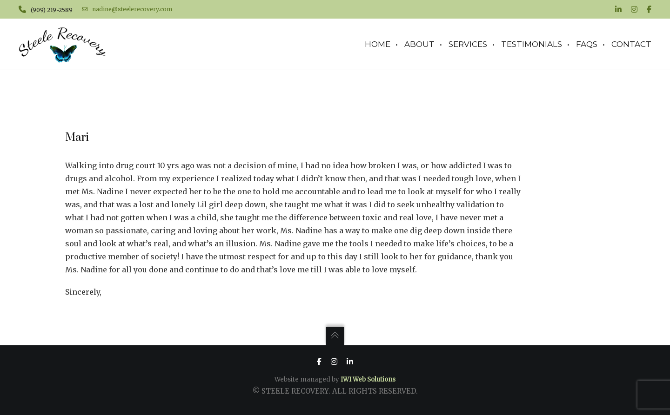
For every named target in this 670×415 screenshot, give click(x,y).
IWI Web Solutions (368, 379)
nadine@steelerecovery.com (127, 9)
